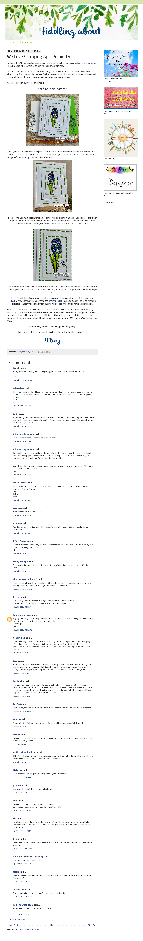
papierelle (18, 786)
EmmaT (16, 735)
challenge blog (55, 301)
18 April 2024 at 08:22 (22, 380)
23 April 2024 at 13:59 (22, 831)
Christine (17, 770)
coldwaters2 (19, 389)
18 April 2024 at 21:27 (22, 554)
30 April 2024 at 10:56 (22, 915)
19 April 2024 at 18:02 (22, 696)
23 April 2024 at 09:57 (22, 810)
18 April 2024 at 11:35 (22, 406)
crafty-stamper (21, 562)
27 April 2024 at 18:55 (22, 882)
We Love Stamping (86, 63)
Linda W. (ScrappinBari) (25, 580)
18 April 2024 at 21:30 (22, 571)
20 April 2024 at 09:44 (23, 744)
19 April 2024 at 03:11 (22, 607)
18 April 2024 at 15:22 (22, 475)
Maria (16, 872)
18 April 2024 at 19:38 (22, 515)
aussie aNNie (19, 890)
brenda (16, 368)
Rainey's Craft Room (23, 905)
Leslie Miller (19, 681)
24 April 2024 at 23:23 (22, 849)
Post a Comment (17, 920)
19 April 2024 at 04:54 (22, 630)
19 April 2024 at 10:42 (22, 653)
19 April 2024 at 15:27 (22, 673)
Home (11, 42)
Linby (15, 414)
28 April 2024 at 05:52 (22, 897)
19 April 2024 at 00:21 (22, 589)
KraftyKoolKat (20, 483)
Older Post (92, 925)
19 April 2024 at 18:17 (22, 711)
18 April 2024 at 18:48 (22, 500)
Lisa (15, 661)
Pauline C (17, 524)
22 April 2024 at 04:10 (22, 777)
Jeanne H (17, 509)
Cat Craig (17, 704)
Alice (9, 83)
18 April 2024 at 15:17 (22, 441)
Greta (16, 839)
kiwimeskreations (22, 615)
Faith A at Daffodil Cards (25, 753)
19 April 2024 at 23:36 (22, 727)
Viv (14, 819)
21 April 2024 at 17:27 (22, 762)
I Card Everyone (21, 541)
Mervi (16, 801)
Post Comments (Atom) (29, 930)
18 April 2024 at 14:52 (22, 426)
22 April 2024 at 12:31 (22, 793)
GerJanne (17, 597)
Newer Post (13, 925)
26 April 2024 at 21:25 (22, 864)
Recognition (26, 42)
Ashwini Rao (19, 638)
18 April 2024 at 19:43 (22, 533)
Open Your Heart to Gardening (28, 857)
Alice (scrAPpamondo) (24, 434)
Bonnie (16, 720)
